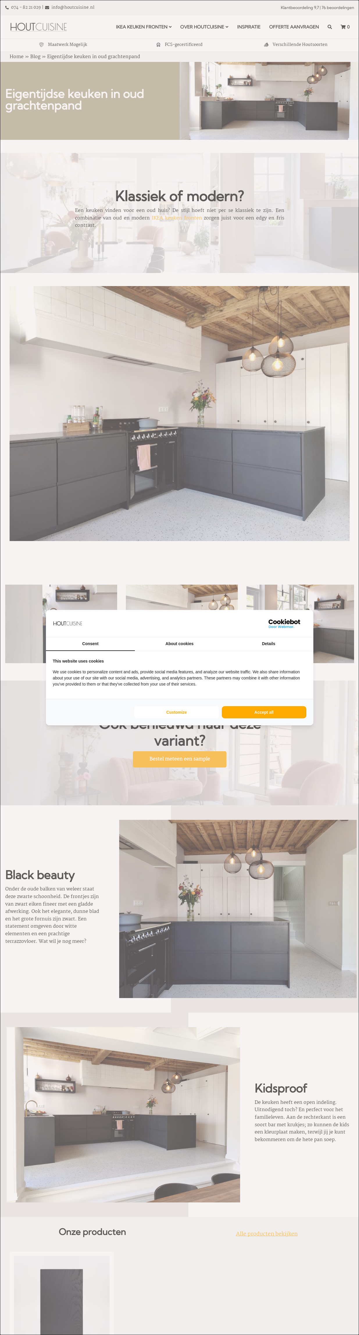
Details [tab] (268, 643)
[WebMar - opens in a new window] (284, 623)
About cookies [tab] (179, 643)
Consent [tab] (90, 643)
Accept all (264, 712)
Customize (176, 712)
